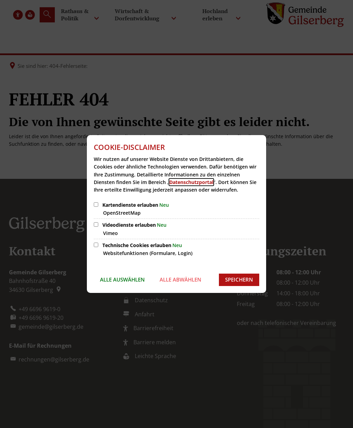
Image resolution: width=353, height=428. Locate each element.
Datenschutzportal (191, 182)
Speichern (239, 279)
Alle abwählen (180, 279)
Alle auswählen (122, 279)
